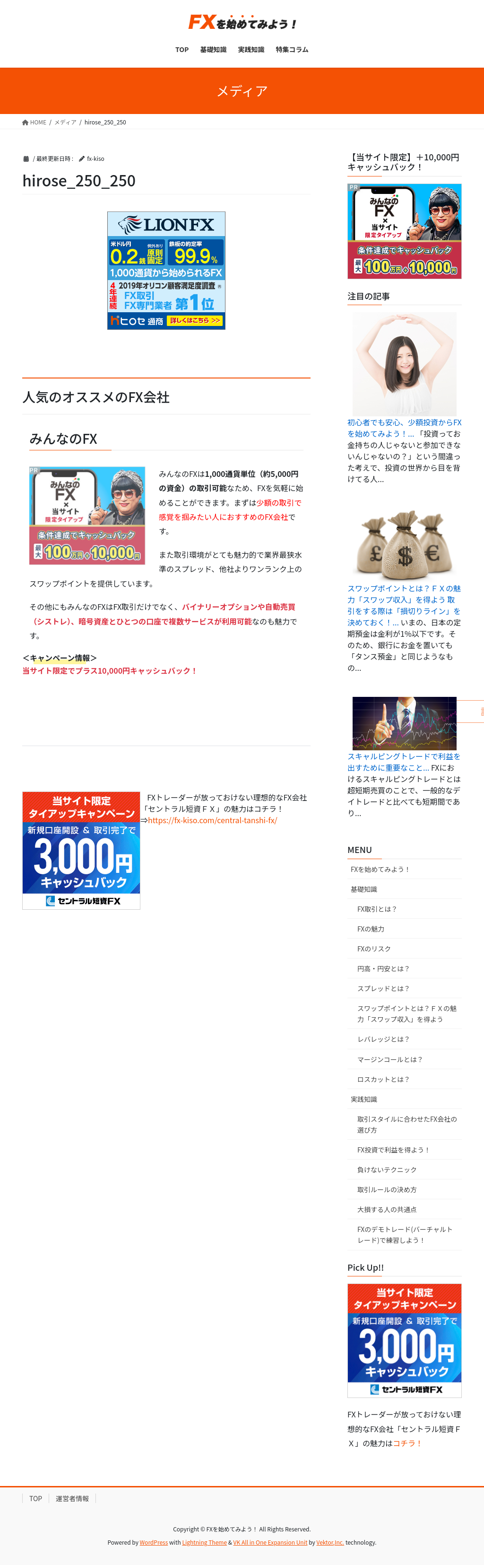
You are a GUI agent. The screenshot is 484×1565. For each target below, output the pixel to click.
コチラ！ (408, 1443)
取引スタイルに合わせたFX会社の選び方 (407, 1124)
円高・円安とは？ (383, 968)
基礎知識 (364, 889)
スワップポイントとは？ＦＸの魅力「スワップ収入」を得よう (407, 1013)
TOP (35, 1498)
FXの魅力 (370, 928)
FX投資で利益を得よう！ (394, 1149)
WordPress (154, 1542)
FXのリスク (374, 948)
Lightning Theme (204, 1542)
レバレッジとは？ (383, 1039)
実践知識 (364, 1099)
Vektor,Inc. (330, 1542)
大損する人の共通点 (387, 1209)
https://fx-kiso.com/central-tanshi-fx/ (212, 820)
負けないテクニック (387, 1169)
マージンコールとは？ (390, 1059)
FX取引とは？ (377, 909)
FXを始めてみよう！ (381, 869)
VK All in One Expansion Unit (270, 1542)
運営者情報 (72, 1498)
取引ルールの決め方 (387, 1189)
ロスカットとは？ (383, 1079)
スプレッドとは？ (383, 988)
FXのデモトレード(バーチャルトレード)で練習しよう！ (405, 1234)
